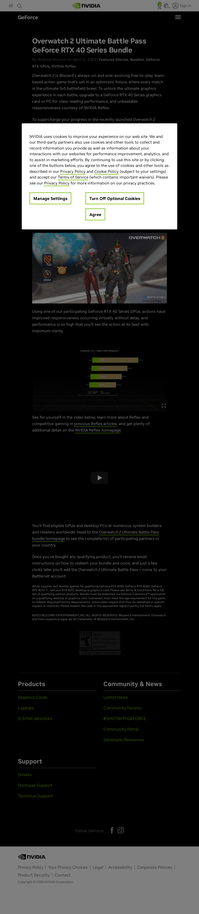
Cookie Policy (106, 171)
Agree (95, 214)
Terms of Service (73, 177)
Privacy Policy (73, 171)
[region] (99, 176)
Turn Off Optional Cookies (114, 198)
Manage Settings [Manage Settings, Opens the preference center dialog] (50, 198)
